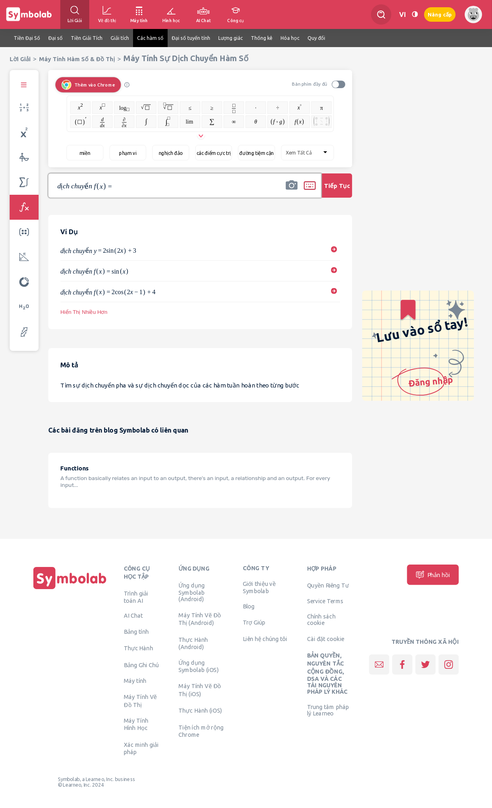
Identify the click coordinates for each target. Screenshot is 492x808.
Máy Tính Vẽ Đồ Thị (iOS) (199, 689)
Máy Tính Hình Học (136, 724)
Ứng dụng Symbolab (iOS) (198, 666)
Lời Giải (20, 59)
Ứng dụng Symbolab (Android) (191, 592)
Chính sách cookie (321, 619)
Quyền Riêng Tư (328, 585)
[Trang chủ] (70, 589)
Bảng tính (136, 631)
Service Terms (325, 601)
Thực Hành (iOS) (200, 710)
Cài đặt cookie (325, 638)
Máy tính (135, 681)
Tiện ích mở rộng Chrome (200, 731)
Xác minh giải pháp (141, 748)
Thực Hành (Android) (193, 643)
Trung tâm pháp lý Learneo (328, 710)
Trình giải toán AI (136, 597)
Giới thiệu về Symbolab (259, 587)
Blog (249, 606)
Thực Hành (138, 648)
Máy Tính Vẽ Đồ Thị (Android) (199, 619)
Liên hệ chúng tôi (265, 638)
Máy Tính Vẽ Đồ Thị (140, 700)
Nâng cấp (440, 15)
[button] (291, 191)
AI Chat (133, 615)
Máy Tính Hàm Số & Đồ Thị (77, 59)
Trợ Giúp (254, 622)
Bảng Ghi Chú (141, 665)
